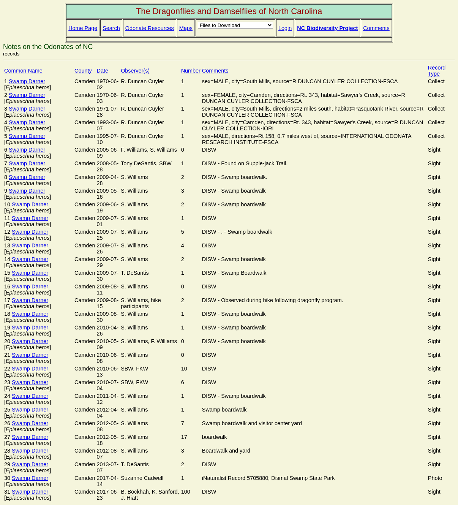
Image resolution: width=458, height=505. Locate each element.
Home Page (82, 28)
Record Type (436, 71)
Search (111, 28)
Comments (376, 28)
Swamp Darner (27, 81)
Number (191, 71)
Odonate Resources (149, 28)
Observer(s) (135, 71)
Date (102, 71)
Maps (186, 28)
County (83, 71)
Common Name (23, 71)
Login (285, 28)
